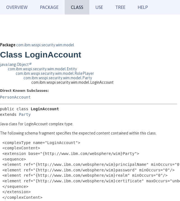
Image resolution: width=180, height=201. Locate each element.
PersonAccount (15, 97)
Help (143, 7)
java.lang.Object (14, 64)
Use (99, 7)
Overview (17, 7)
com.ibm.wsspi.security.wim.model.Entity (42, 69)
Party (25, 114)
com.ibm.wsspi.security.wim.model (45, 45)
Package (49, 7)
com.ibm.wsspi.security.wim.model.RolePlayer (55, 73)
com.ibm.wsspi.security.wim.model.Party (58, 78)
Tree (120, 7)
